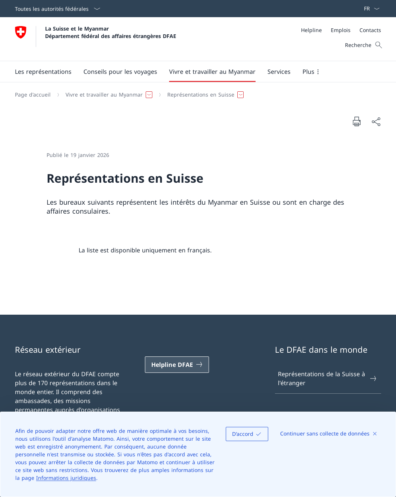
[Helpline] (311, 30)
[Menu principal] (192, 71)
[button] (43, 71)
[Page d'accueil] (33, 94)
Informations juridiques (66, 477)
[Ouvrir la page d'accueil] (95, 39)
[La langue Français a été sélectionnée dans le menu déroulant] (369, 8)
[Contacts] (370, 30)
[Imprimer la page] (356, 121)
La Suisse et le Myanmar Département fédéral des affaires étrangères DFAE (110, 32)
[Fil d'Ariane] (195, 94)
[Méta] (341, 30)
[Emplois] (340, 30)
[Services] (279, 71)
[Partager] (376, 121)
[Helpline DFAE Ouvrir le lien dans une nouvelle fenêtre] (177, 364)
